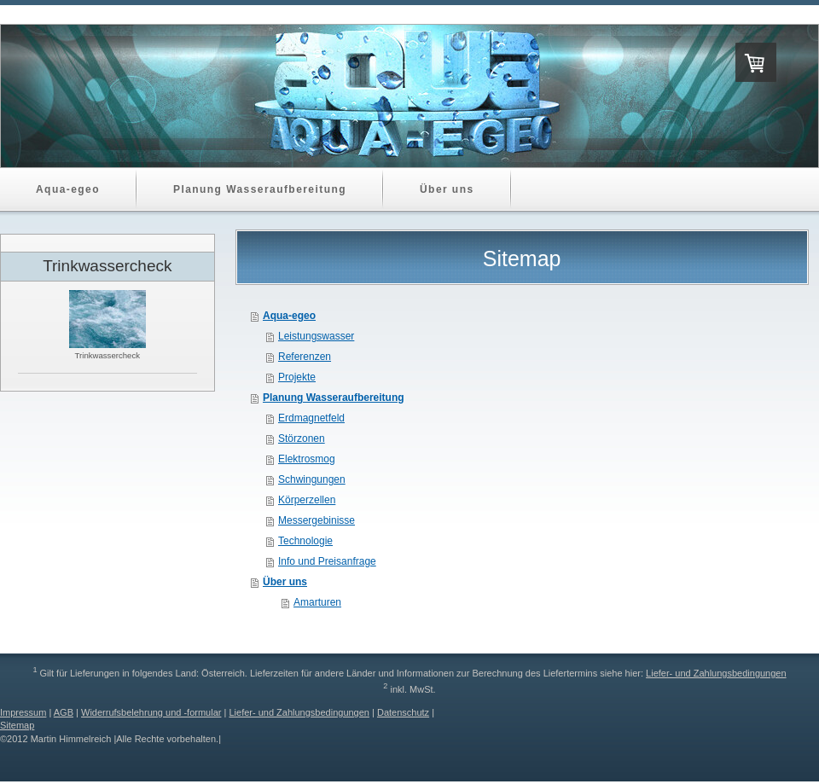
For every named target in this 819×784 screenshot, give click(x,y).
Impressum (23, 712)
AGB (63, 712)
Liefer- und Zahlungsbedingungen (716, 673)
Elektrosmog (306, 459)
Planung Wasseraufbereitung (333, 398)
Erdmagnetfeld (311, 418)
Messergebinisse (316, 520)
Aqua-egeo (289, 316)
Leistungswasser (316, 336)
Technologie (305, 541)
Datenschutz (403, 712)
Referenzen (304, 357)
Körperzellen (306, 500)
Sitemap (17, 725)
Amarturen (317, 602)
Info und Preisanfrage (327, 561)
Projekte (297, 377)
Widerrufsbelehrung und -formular (151, 712)
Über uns (285, 582)
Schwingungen (312, 479)
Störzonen (301, 438)
